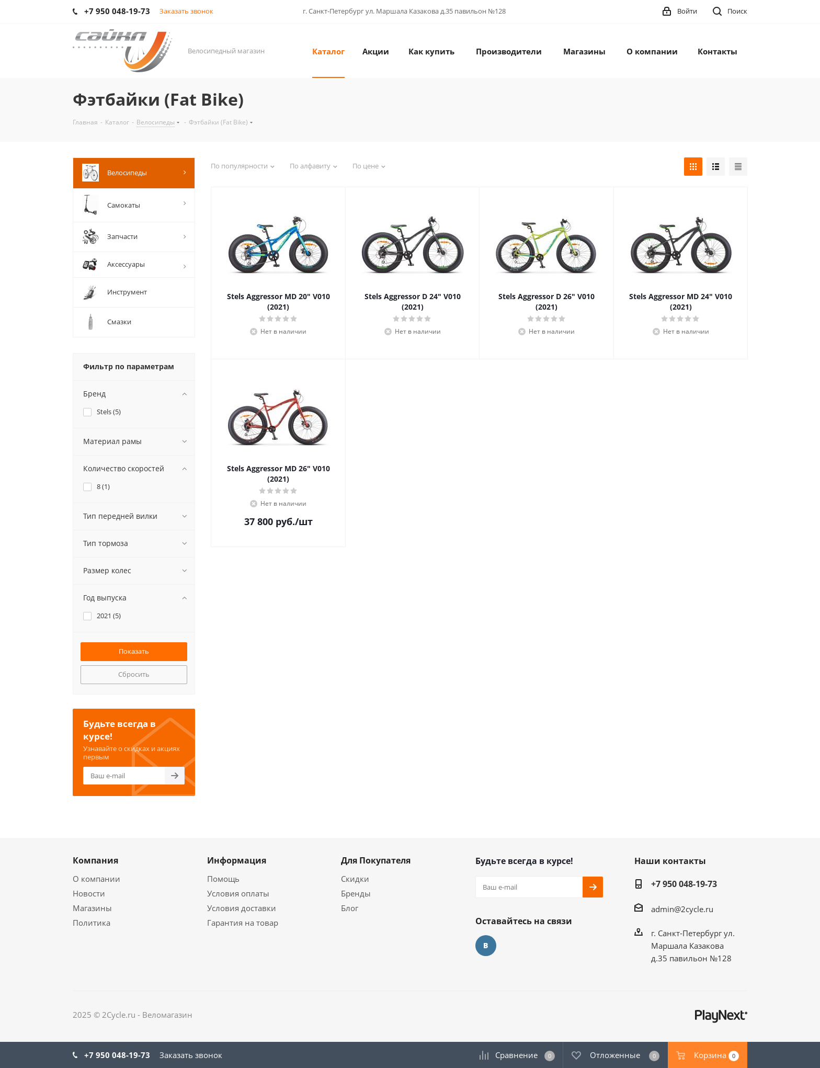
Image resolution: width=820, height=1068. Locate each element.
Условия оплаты (238, 893)
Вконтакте (485, 945)
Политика (91, 922)
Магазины (92, 908)
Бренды (356, 893)
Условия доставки (241, 908)
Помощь (223, 878)
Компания (95, 860)
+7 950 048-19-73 (684, 884)
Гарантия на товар (242, 922)
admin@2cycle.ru (682, 909)
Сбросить (134, 674)
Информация (236, 860)
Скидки (355, 878)
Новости (89, 893)
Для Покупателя (376, 860)
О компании (96, 878)
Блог (349, 908)
